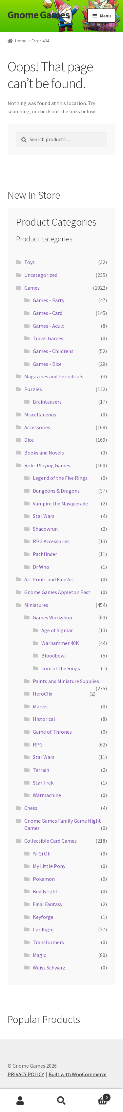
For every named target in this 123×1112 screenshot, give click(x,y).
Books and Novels (44, 452)
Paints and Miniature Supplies (66, 681)
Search (61, 1101)
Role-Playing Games (47, 465)
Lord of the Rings (60, 668)
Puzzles (33, 389)
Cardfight (43, 929)
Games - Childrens (53, 351)
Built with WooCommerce (78, 1074)
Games (32, 287)
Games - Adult (48, 325)
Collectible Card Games (50, 840)
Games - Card (47, 313)
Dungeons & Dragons (56, 490)
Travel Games (48, 338)
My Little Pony (49, 866)
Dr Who (41, 567)
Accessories (37, 427)
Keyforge (43, 917)
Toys (29, 262)
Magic (39, 955)
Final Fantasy (47, 904)
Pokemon (44, 879)
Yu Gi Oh (42, 853)
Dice (29, 439)
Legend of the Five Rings (60, 478)
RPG (38, 744)
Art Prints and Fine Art (49, 579)
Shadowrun (45, 528)
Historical (44, 719)
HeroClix (42, 693)
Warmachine (47, 795)
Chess (30, 808)
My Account (20, 1101)
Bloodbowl (53, 655)
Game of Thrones (52, 731)
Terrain (41, 770)
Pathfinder (45, 554)
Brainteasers (47, 401)
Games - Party (48, 300)
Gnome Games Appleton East (57, 592)
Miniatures (36, 605)
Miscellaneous (40, 414)
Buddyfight (45, 891)
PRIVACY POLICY (26, 1074)
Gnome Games (39, 14)
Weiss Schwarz (49, 967)
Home (21, 41)
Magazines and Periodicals (53, 376)
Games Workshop (52, 617)
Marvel (40, 706)
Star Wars (43, 516)
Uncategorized (40, 275)
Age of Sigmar (57, 630)
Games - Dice (47, 364)
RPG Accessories (51, 541)
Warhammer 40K (60, 643)
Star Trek (43, 782)
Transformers (48, 942)
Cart (96, 1096)
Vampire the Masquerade (60, 503)
